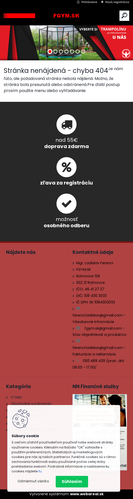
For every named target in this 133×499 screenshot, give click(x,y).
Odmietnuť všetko (33, 481)
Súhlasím (72, 481)
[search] (124, 15)
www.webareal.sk (87, 493)
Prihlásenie (89, 2)
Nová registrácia (117, 2)
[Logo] (66, 15)
